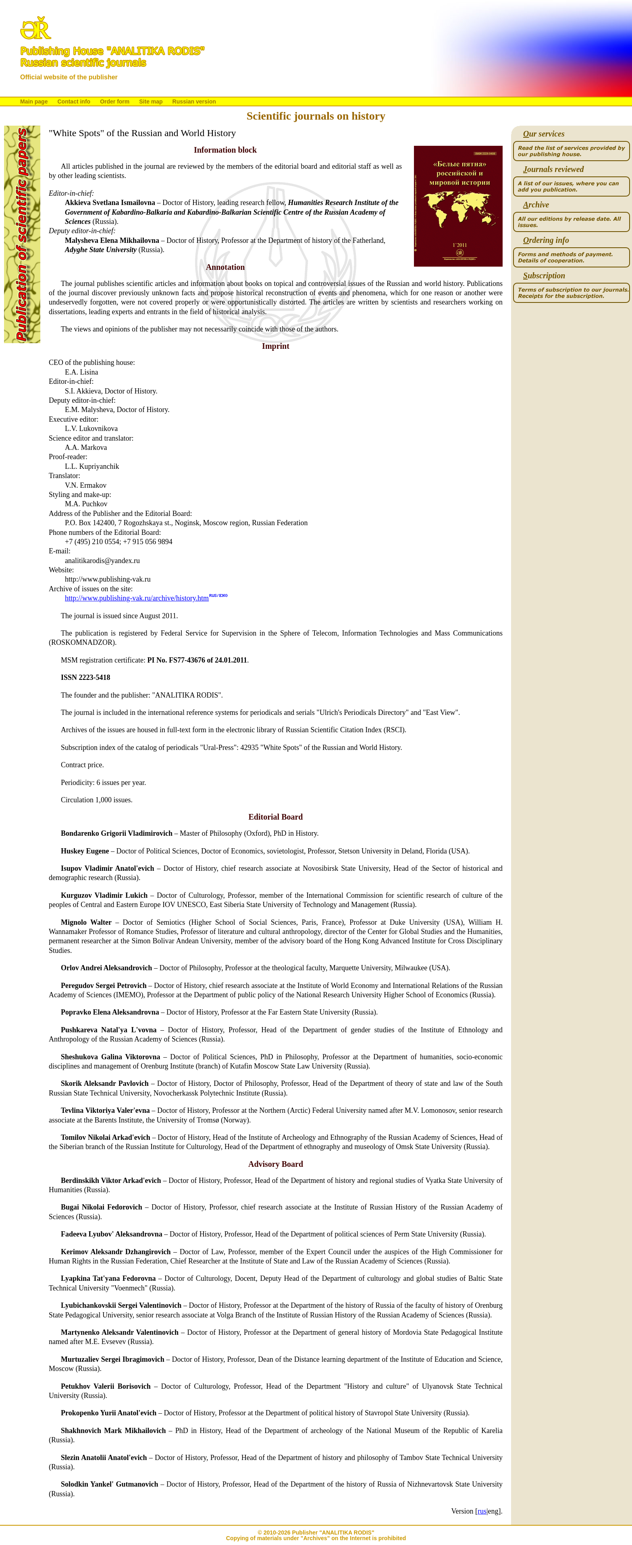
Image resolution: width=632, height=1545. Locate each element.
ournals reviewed (553, 169)
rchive (536, 205)
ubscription (544, 275)
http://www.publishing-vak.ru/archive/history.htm (137, 598)
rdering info (546, 240)
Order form (114, 101)
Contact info (73, 101)
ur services (544, 134)
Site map (150, 101)
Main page (34, 101)
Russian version (194, 101)
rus (482, 1511)
